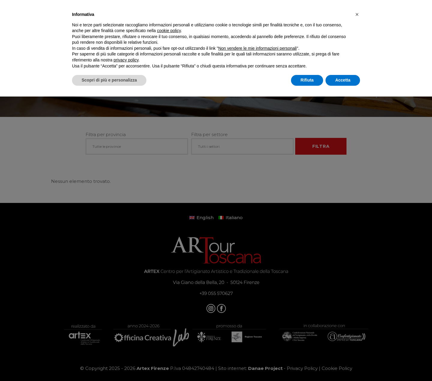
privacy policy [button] (126, 60)
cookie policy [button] (169, 30)
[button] (357, 14)
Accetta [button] (342, 80)
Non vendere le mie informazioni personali (257, 48)
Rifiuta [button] (307, 80)
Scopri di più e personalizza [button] (109, 80)
